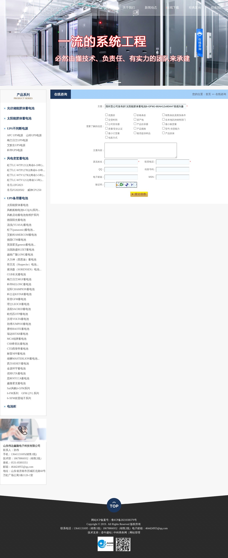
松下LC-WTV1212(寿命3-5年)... (25, 180)
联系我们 (217, 7)
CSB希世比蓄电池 (17, 343)
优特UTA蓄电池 (16, 373)
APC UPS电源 (15, 135)
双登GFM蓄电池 (16, 299)
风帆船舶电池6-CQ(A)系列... (23, 210)
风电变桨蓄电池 (17, 158)
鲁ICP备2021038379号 (124, 520)
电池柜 (11, 406)
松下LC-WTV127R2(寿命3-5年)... (26, 175)
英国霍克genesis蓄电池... (21, 244)
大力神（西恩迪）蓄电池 (21, 259)
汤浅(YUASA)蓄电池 (19, 224)
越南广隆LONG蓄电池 (20, 254)
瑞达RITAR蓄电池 (17, 333)
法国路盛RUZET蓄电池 (20, 249)
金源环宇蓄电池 (16, 368)
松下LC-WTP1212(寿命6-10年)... (25, 165)
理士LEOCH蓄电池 (18, 304)
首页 (88, 7)
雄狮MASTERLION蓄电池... (23, 358)
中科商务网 (120, 532)
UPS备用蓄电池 (17, 198)
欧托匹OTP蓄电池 (17, 314)
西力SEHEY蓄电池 (18, 363)
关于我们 (129, 7)
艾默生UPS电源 (16, 145)
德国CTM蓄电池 (16, 239)
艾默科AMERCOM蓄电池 (22, 234)
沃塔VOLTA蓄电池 (18, 319)
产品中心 (107, 7)
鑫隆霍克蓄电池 (16, 383)
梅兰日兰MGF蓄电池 (19, 279)
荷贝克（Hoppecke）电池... (22, 264)
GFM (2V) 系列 (30, 393)
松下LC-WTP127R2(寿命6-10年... (26, 170)
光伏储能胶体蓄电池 (20, 108)
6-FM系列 (12, 393)
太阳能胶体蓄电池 (19, 118)
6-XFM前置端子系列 (19, 398)
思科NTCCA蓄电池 (18, 378)
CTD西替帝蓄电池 (17, 348)
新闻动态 (151, 7)
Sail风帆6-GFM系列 (18, 388)
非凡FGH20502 (15, 190)
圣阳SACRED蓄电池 (19, 309)
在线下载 (173, 7)
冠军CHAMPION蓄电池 (21, 289)
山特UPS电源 (34, 135)
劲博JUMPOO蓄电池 (19, 324)
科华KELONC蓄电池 (19, 284)
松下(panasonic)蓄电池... (21, 229)
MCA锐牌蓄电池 (16, 338)
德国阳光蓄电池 (16, 220)
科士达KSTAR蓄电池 (19, 294)
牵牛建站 (106, 532)
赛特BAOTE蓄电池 (18, 328)
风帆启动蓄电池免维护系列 (23, 215)
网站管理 (135, 532)
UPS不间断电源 (17, 128)
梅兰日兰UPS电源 (17, 140)
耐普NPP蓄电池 (16, 353)
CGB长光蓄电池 (16, 274)
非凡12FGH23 (15, 185)
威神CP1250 (34, 190)
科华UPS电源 (15, 150)
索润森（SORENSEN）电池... (24, 269)
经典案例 (195, 7)
